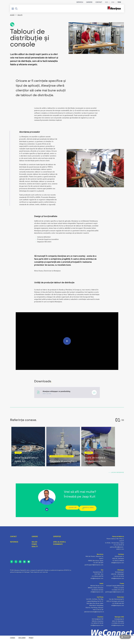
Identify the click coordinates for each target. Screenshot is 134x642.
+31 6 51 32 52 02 (118, 577)
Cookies (12, 639)
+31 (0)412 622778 (97, 577)
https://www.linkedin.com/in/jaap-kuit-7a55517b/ (46, 510)
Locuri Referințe (115, 473)
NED (106, 2)
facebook (11, 563)
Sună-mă (73, 509)
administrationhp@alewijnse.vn (94, 613)
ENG (112, 2)
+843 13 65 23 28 (98, 611)
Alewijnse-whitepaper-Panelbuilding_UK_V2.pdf (67, 392)
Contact (98, 2)
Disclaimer (21, 639)
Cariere (89, 2)
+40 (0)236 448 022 (97, 591)
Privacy (31, 639)
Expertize (57, 538)
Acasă (12, 15)
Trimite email (89, 509)
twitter (15, 563)
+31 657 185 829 (98, 564)
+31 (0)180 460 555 (118, 605)
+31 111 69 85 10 (118, 546)
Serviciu (79, 2)
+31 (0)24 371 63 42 (118, 591)
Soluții (20, 15)
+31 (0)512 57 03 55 (97, 624)
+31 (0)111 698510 (118, 562)
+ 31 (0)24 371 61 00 (117, 624)
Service (126, 636)
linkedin (24, 563)
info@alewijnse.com (117, 626)
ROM (119, 2)
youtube (28, 563)
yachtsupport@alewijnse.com (114, 593)
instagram (20, 563)
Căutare (16, 9)
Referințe (14, 543)
